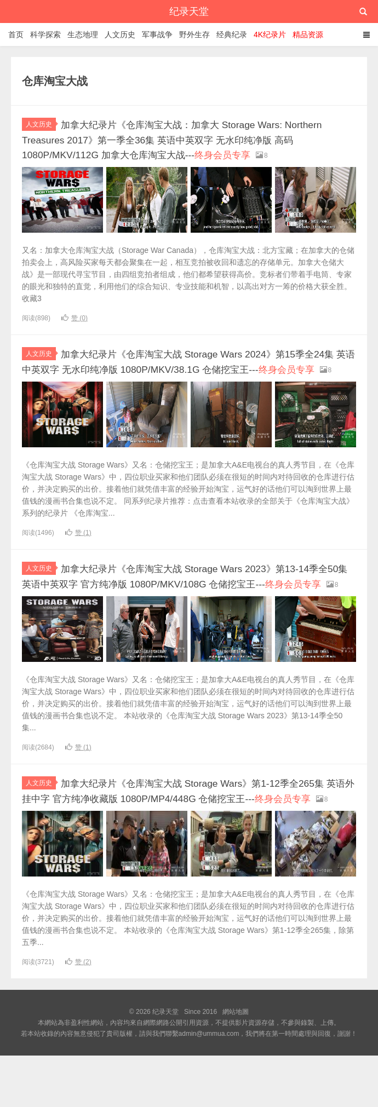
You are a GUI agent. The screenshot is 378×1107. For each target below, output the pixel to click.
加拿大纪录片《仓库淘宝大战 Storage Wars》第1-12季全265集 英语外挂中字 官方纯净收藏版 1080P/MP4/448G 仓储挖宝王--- (188, 835)
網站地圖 (235, 1063)
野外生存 (194, 34)
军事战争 (157, 34)
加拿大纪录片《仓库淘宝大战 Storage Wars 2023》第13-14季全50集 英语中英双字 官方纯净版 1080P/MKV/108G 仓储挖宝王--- (185, 607)
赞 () (74, 330)
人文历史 (120, 34)
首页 (16, 34)
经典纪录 (231, 34)
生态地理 (82, 34)
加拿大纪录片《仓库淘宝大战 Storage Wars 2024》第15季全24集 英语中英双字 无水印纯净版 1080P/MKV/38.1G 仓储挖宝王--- (189, 380)
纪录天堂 (189, 11)
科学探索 (45, 34)
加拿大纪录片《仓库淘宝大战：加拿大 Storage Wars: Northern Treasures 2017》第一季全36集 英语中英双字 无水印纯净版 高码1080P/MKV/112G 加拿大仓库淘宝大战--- (188, 145)
